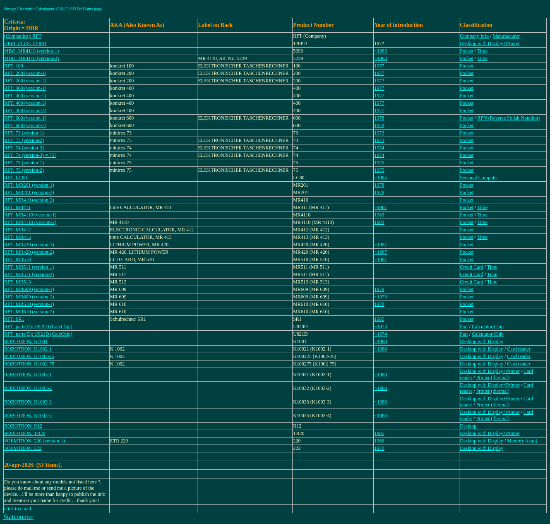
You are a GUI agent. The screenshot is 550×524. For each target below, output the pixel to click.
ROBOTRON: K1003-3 (28, 402)
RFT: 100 (13, 66)
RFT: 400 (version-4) (25, 110)
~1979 (380, 297)
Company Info (474, 36)
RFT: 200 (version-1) (25, 73)
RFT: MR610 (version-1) (29, 304)
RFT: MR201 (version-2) (29, 192)
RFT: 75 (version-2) (24, 170)
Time (482, 51)
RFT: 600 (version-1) (25, 118)
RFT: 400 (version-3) (25, 103)
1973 (379, 133)
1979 (379, 289)
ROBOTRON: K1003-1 (28, 374)
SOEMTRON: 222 (22, 448)
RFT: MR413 (17, 237)
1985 (379, 319)
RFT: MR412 (17, 230)
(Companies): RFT (22, 36)
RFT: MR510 (17, 259)
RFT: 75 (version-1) (24, 163)
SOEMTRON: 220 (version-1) (34, 441)
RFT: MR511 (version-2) (29, 274)
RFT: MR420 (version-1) (29, 245)
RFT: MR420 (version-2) (29, 252)
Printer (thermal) (492, 377)
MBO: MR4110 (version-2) (31, 58)
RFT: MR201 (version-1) (29, 185)
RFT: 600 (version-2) (25, 125)
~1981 (380, 207)
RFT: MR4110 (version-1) (30, 215)
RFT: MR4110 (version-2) (30, 222)
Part (464, 326)
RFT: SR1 (14, 319)
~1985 (380, 177)
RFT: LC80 (15, 177)
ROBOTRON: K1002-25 (29, 356)
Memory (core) (522, 441)
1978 (379, 118)
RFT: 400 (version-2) (25, 96)
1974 (379, 148)
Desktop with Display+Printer (489, 43)
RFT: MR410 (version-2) (29, 200)
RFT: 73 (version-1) (24, 133)
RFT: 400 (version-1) (25, 88)
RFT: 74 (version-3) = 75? (30, 155)
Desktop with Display (481, 341)
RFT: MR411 (17, 207)
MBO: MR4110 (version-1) (31, 51)
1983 (379, 215)
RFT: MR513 (17, 282)
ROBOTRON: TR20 (24, 433)
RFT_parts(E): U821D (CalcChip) (38, 334)
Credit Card (471, 267)
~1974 (380, 326)
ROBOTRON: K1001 (26, 341)
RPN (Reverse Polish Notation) (508, 118)
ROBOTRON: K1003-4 (28, 415)
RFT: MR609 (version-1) (29, 289)
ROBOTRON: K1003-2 (28, 388)
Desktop (468, 426)
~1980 (380, 341)
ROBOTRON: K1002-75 (29, 364)
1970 (379, 448)
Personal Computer (479, 177)
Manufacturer (505, 36)
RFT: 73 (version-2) (24, 140)
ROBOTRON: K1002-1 (28, 349)
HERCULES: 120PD (25, 43)
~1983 (380, 51)
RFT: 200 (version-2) (25, 81)
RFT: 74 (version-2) (24, 148)
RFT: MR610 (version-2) (29, 312)
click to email (17, 509)
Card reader (518, 349)
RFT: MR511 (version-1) (29, 267)
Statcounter (18, 516)
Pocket (466, 51)
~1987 (380, 245)
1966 (379, 441)
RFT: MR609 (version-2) (29, 297)
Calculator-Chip (488, 326)
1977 (379, 66)
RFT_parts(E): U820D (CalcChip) (38, 326)
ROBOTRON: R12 (23, 426)
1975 (379, 163)
